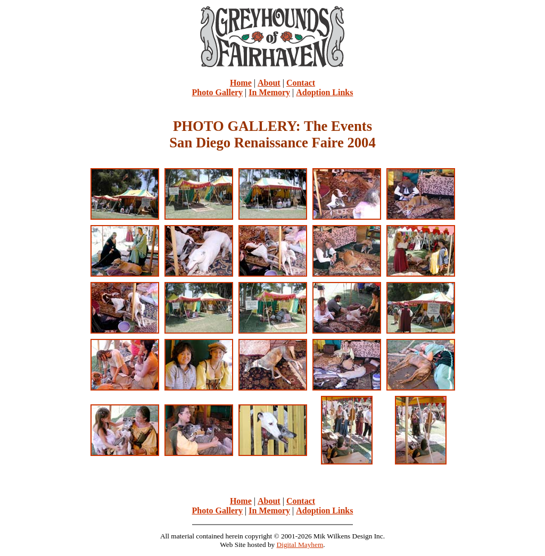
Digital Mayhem (300, 545)
